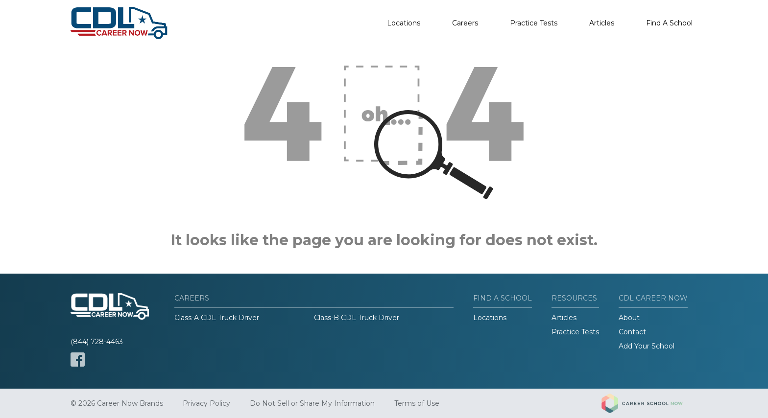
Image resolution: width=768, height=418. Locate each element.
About (629, 317)
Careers (465, 23)
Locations (403, 23)
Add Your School (646, 346)
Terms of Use (416, 403)
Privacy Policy (206, 403)
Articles (601, 23)
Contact (632, 331)
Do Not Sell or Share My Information (312, 403)
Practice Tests (533, 23)
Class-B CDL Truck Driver (356, 317)
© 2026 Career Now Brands (117, 403)
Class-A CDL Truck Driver (216, 317)
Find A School (669, 23)
